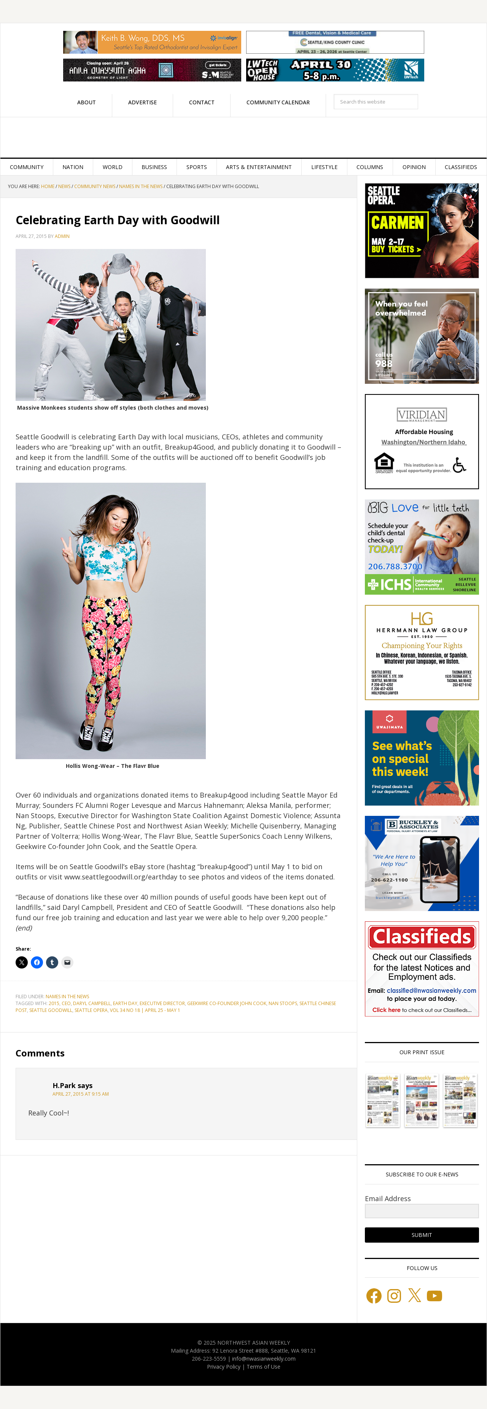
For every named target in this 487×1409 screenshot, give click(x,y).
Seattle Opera (91, 1010)
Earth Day (125, 1003)
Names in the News (67, 996)
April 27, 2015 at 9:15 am (81, 1094)
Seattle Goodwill (50, 1010)
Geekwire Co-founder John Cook (226, 1003)
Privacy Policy (223, 1366)
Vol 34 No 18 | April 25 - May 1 (145, 1010)
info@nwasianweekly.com (264, 1358)
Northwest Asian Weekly (243, 137)
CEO (66, 1003)
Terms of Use (263, 1366)
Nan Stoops (283, 1003)
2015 (54, 1003)
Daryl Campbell (92, 1003)
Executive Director (162, 1003)
